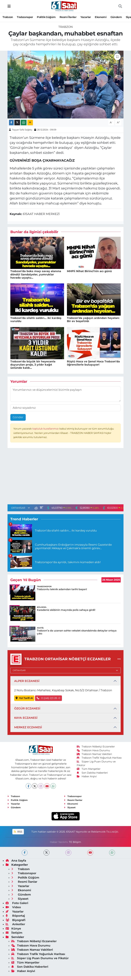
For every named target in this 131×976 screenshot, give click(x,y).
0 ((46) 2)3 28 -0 (48, 698)
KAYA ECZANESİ (25, 717)
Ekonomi (100, 17)
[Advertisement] (66, 477)
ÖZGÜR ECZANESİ (27, 708)
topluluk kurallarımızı (45, 428)
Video (13, 907)
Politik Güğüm (46, 17)
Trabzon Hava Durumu (93, 750)
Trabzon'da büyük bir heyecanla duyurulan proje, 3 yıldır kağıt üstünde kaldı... (32, 364)
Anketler (15, 924)
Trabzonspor (25, 17)
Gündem (116, 17)
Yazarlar (85, 17)
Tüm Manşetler (88, 768)
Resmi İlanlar (68, 17)
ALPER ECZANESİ (26, 681)
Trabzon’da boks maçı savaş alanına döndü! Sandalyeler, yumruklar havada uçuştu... (35, 274)
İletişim (14, 932)
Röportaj (15, 915)
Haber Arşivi (87, 776)
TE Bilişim (75, 842)
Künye (13, 928)
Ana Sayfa (16, 860)
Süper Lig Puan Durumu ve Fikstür (40, 958)
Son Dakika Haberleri (92, 772)
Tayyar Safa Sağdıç (22, 129)
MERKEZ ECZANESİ (28, 727)
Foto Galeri (17, 903)
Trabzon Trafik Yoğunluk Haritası (99, 757)
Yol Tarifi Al (24, 698)
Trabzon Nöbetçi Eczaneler (96, 746)
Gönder (18, 417)
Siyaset (70, 807)
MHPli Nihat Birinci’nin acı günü (89, 271)
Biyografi (15, 920)
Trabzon (8, 17)
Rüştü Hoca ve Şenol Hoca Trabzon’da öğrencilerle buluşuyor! (93, 363)
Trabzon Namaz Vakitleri (94, 754)
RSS (18, 831)
